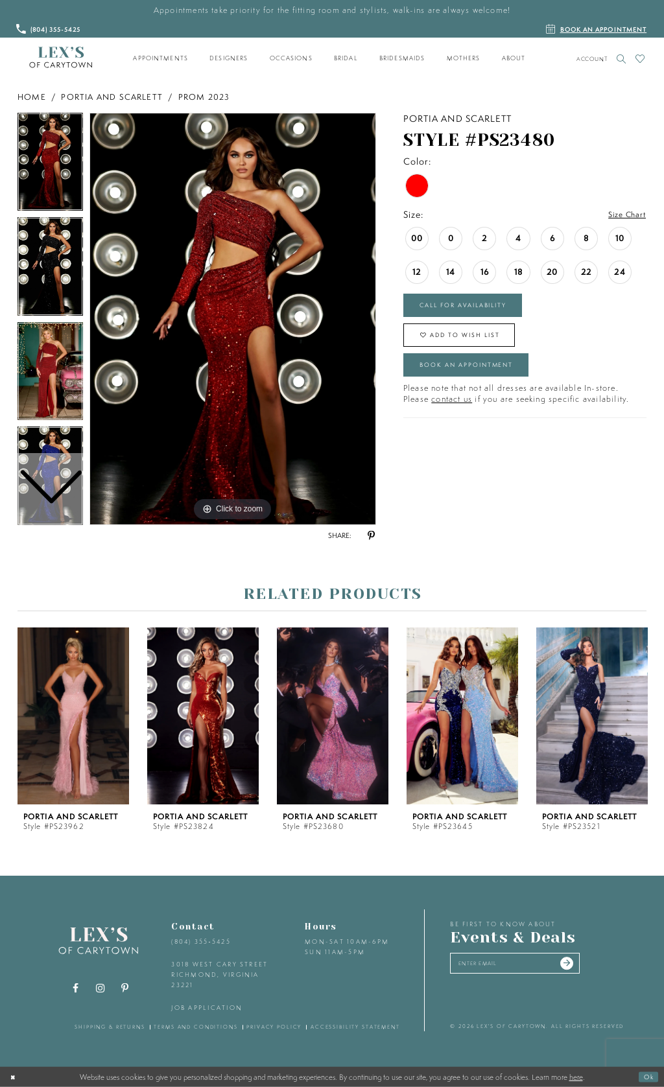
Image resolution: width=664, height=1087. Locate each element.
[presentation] (73, 715)
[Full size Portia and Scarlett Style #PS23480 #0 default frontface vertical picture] (232, 318)
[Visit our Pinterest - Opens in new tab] (125, 988)
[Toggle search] (621, 58)
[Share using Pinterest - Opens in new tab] (371, 536)
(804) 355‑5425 (200, 941)
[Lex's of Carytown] (60, 58)
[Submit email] (592, 966)
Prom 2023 (204, 96)
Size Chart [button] (623, 215)
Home (32, 96)
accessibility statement (355, 1026)
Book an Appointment (480, 380)
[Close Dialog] (15, 1076)
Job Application (207, 1007)
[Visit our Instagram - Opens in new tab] (100, 988)
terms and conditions (195, 1026)
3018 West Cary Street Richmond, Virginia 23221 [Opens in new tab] (219, 974)
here (576, 1076)
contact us (451, 417)
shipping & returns (110, 1026)
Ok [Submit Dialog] (646, 1076)
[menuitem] (161, 58)
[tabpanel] (232, 318)
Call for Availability (477, 308)
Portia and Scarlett (112, 96)
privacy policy (274, 1026)
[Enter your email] (529, 966)
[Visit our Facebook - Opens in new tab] (76, 988)
